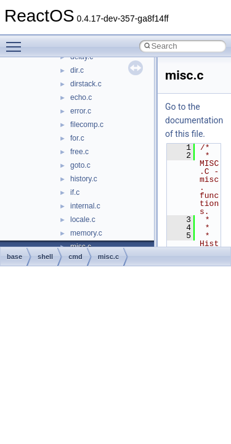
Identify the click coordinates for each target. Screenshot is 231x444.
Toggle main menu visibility (16, 41)
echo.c (81, 97)
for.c (77, 138)
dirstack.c (86, 84)
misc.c (108, 256)
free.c (79, 151)
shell (45, 256)
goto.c (80, 165)
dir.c (77, 70)
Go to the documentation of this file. (194, 120)
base (14, 256)
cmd (75, 256)
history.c (83, 179)
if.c (74, 192)
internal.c (85, 206)
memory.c (86, 233)
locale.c (82, 219)
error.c (80, 111)
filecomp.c (86, 124)
